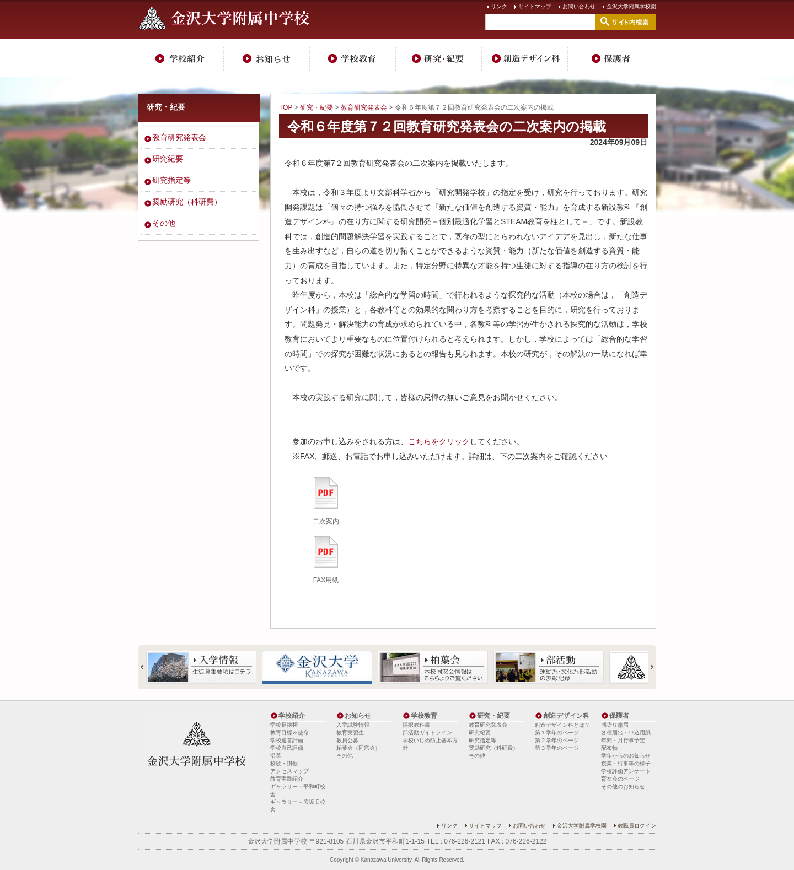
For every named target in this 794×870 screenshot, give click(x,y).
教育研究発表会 (364, 107)
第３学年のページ (557, 748)
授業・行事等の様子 (626, 763)
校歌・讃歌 (284, 763)
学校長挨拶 (284, 725)
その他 (163, 223)
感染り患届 (615, 725)
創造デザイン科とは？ (562, 725)
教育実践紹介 (286, 779)
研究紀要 (167, 158)
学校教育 (353, 58)
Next (647, 667)
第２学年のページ (557, 740)
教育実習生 (350, 732)
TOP (285, 107)
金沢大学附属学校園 (631, 6)
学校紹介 (181, 58)
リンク (499, 6)
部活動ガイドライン (427, 732)
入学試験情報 (352, 725)
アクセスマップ (289, 771)
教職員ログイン (637, 826)
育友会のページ (620, 779)
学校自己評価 (286, 748)
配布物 (609, 748)
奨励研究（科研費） (187, 201)
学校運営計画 (286, 740)
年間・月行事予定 (623, 740)
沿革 (275, 756)
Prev (146, 667)
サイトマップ (534, 6)
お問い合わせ (579, 6)
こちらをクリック (439, 441)
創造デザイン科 (525, 58)
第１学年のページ (557, 732)
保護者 (612, 58)
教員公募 (347, 740)
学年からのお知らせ (626, 756)
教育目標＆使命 (289, 732)
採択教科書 (416, 725)
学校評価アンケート (626, 771)
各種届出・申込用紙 (626, 732)
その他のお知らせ (623, 786)
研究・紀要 (439, 58)
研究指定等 (171, 180)
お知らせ (267, 58)
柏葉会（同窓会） (358, 748)
